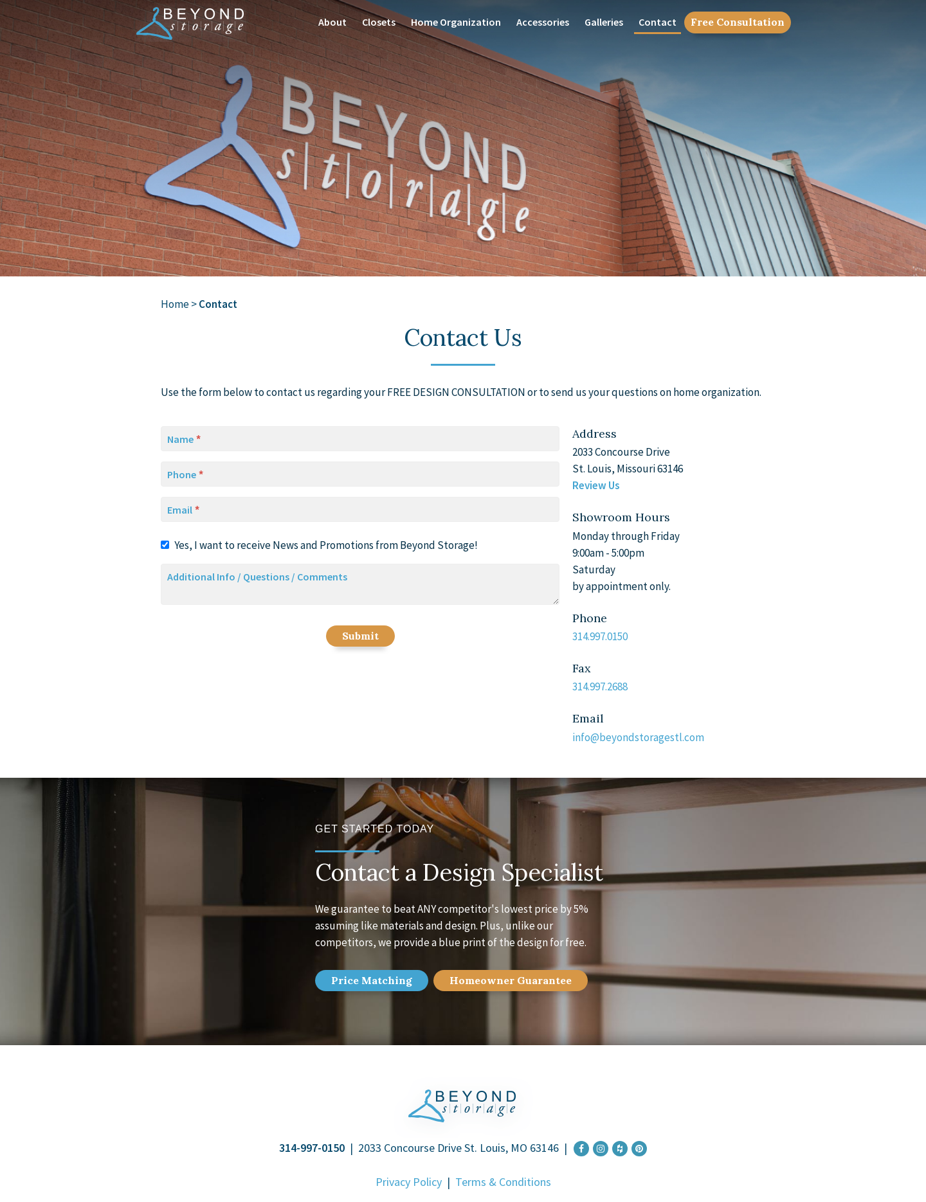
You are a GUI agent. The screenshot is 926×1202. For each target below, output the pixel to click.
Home (175, 304)
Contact (657, 21)
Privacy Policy (409, 1181)
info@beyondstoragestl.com (638, 737)
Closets (378, 21)
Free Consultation (738, 21)
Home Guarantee (510, 980)
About (332, 21)
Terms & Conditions (503, 1181)
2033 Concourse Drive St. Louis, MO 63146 (458, 1147)
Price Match (371, 980)
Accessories (542, 21)
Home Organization (456, 21)
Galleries (604, 21)
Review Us (596, 485)
